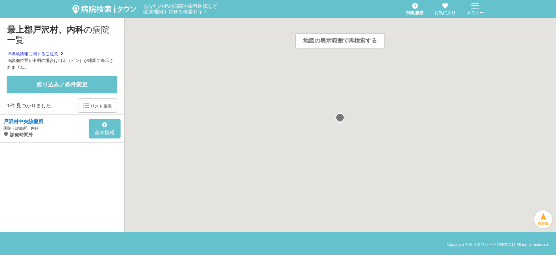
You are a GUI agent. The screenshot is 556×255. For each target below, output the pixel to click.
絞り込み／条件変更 (62, 84)
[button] (340, 119)
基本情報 (105, 129)
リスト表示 (97, 106)
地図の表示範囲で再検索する (340, 41)
